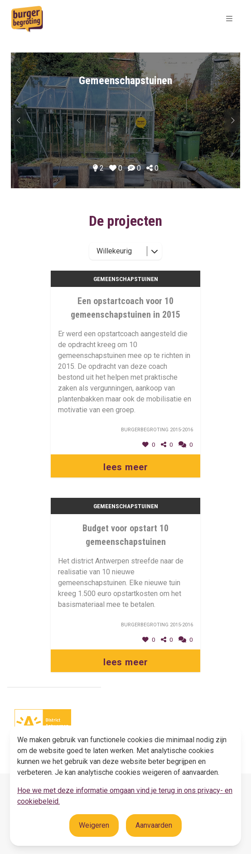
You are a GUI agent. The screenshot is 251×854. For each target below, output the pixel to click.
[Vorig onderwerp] (232, 120)
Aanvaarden (153, 825)
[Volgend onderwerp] (19, 120)
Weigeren (94, 825)
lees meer (125, 467)
